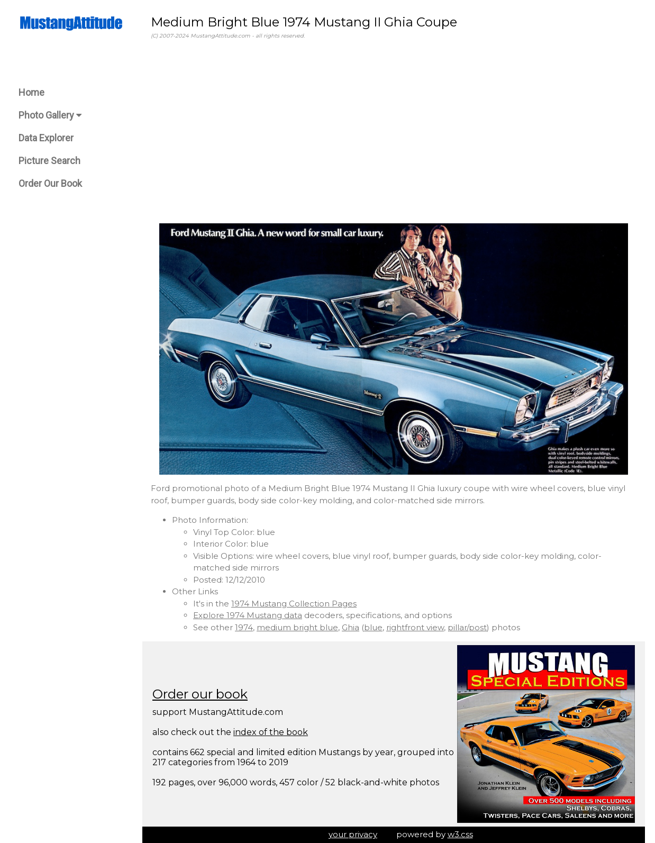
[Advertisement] (393, 132)
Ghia (350, 627)
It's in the (212, 604)
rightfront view (415, 627)
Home (31, 92)
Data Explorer (46, 137)
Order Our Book (50, 183)
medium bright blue (297, 627)
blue (373, 627)
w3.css (460, 834)
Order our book (200, 694)
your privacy (353, 834)
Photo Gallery (50, 115)
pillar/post (467, 627)
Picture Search (49, 160)
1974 (244, 627)
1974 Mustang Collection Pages (294, 604)
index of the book (270, 732)
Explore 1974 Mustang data (247, 615)
